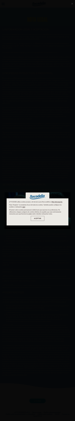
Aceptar (37, 218)
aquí (23, 207)
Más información (57, 202)
